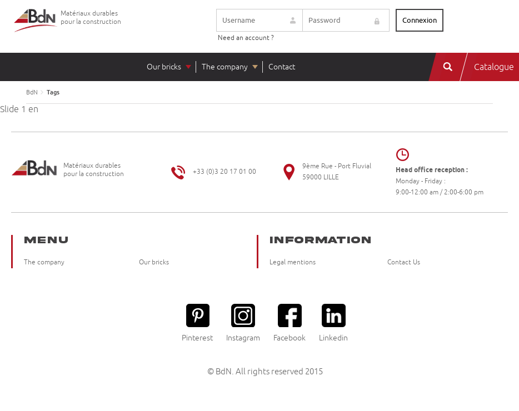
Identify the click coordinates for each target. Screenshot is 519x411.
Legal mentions (293, 262)
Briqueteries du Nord (36, 29)
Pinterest (197, 323)
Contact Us (403, 262)
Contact (281, 67)
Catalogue (494, 67)
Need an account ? (246, 38)
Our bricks (164, 67)
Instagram (243, 323)
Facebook (289, 323)
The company (225, 67)
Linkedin (333, 323)
